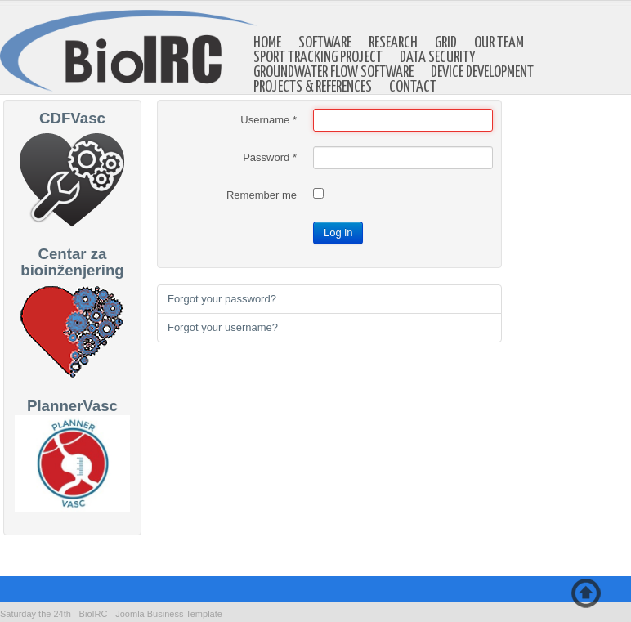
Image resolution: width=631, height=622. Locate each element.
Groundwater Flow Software (333, 72)
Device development (482, 72)
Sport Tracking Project (318, 58)
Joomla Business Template (168, 614)
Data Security (438, 58)
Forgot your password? (222, 299)
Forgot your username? (223, 327)
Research (393, 43)
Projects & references (312, 87)
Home (267, 43)
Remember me (261, 195)
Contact (412, 87)
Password (270, 157)
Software (324, 43)
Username (268, 120)
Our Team (499, 43)
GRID (446, 43)
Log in (338, 232)
